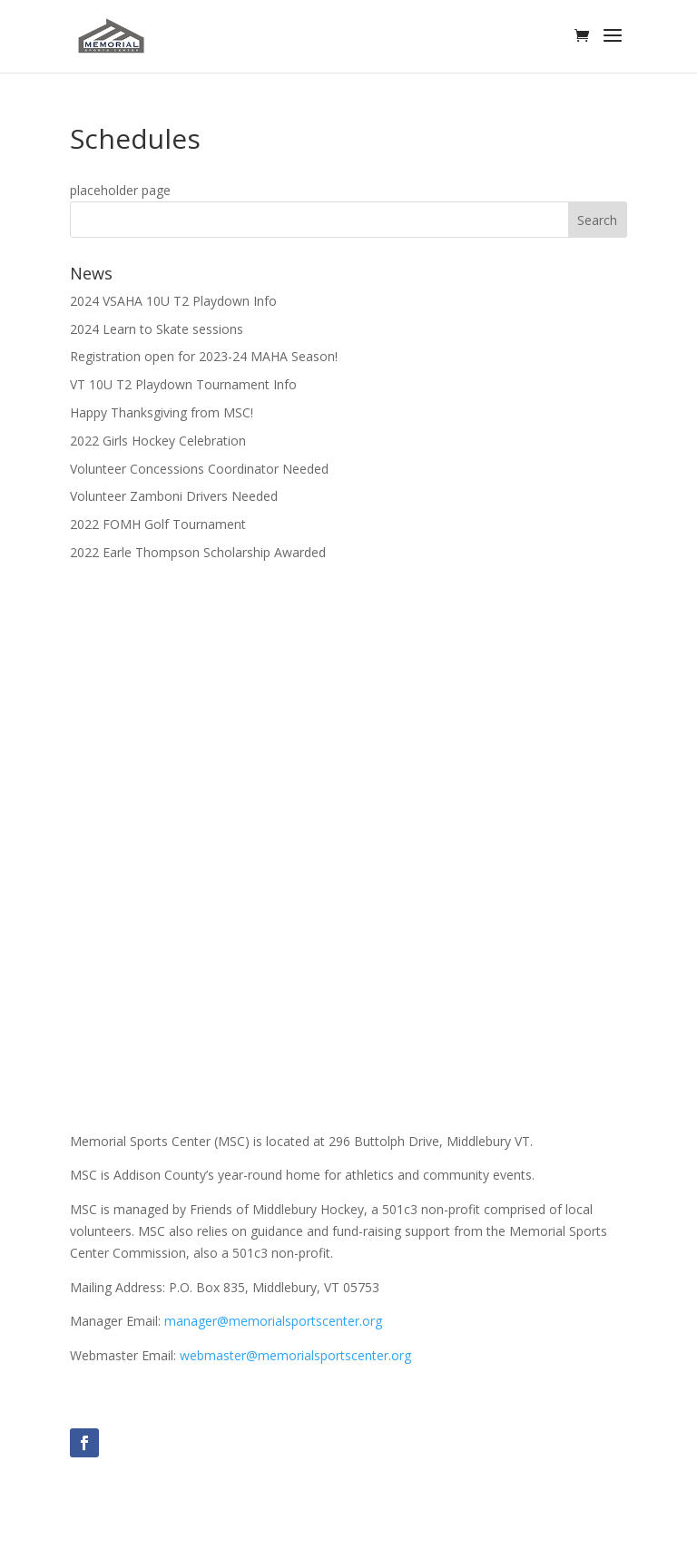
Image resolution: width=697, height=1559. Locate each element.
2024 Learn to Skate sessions (156, 329)
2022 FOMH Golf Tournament (158, 524)
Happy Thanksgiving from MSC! (161, 412)
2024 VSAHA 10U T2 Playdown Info (173, 300)
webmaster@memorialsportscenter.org (295, 1355)
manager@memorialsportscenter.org (273, 1320)
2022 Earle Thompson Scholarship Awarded (198, 552)
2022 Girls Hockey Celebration (158, 440)
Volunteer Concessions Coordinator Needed (199, 468)
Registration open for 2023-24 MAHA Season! (204, 356)
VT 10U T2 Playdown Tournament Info (183, 384)
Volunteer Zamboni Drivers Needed (174, 496)
